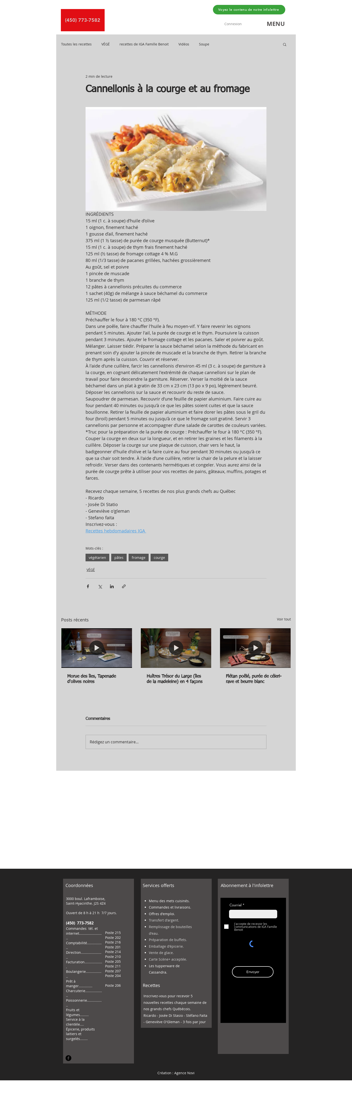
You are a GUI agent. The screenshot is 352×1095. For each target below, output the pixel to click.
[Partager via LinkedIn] (112, 586)
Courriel (236, 905)
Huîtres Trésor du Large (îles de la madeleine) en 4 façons (174, 679)
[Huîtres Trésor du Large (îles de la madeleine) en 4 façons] (176, 648)
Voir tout (284, 619)
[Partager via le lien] (123, 586)
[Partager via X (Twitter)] (100, 586)
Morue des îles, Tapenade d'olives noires (91, 679)
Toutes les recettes (76, 44)
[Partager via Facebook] (88, 586)
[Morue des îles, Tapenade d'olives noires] (96, 648)
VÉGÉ (105, 44)
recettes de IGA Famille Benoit (144, 44)
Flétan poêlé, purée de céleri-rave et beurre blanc (254, 679)
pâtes (118, 557)
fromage (138, 557)
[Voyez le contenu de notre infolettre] (249, 9)
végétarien (97, 557)
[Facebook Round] (68, 1058)
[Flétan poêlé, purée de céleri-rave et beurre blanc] (255, 648)
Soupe (204, 44)
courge (159, 557)
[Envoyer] (253, 971)
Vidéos (183, 44)
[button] (276, 24)
